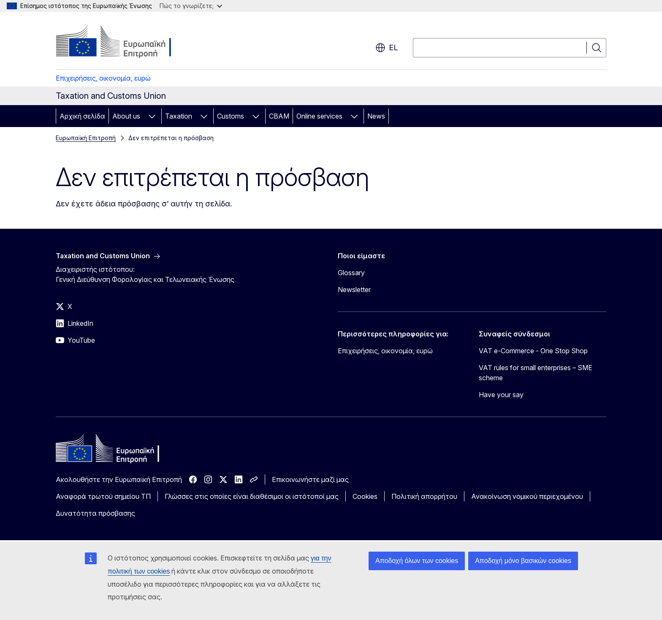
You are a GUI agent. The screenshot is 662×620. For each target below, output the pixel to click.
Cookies (365, 496)
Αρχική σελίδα (82, 116)
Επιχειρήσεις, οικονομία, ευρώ (103, 78)
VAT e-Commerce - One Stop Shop (533, 351)
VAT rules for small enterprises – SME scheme (535, 372)
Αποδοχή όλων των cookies (416, 560)
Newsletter (354, 289)
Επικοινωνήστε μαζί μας (310, 479)
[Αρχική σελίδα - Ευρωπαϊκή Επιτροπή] (124, 42)
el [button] (386, 48)
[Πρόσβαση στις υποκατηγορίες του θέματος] (152, 116)
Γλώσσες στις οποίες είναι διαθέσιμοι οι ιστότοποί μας (252, 496)
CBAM (279, 116)
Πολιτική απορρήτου (424, 496)
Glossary (351, 272)
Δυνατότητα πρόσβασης (95, 513)
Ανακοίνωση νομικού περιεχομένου (527, 496)
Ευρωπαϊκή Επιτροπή (86, 137)
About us (126, 116)
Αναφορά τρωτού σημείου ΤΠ (103, 496)
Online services (319, 116)
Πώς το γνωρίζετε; (191, 5)
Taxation (178, 116)
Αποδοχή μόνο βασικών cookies (523, 560)
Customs (230, 116)
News (376, 116)
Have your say (501, 394)
